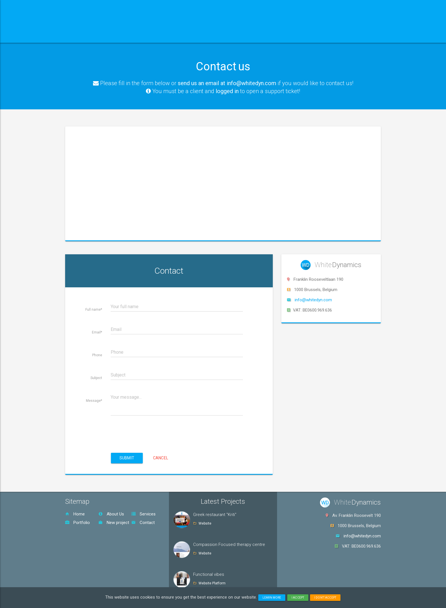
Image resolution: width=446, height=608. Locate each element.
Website (205, 523)
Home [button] (83, 35)
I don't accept (325, 597)
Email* (97, 332)
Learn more (272, 597)
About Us (111, 514)
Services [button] (159, 35)
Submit (126, 458)
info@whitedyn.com (313, 299)
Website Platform (212, 583)
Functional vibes (208, 574)
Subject (96, 378)
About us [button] (118, 35)
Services (143, 514)
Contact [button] (238, 35)
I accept (298, 597)
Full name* (93, 310)
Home (75, 514)
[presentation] (154, 429)
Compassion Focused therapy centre (229, 544)
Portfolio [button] (200, 35)
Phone (97, 355)
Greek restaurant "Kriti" (214, 514)
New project (113, 522)
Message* (94, 401)
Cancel (160, 458)
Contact (143, 522)
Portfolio (77, 522)
